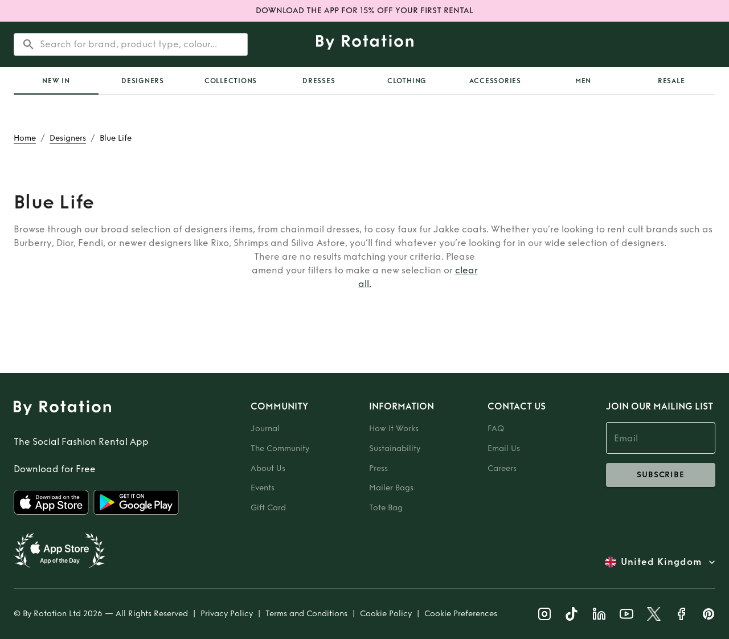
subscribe (660, 475)
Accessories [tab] (495, 81)
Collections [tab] (230, 81)
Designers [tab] (142, 81)
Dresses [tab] (318, 81)
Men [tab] (583, 81)
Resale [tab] (671, 81)
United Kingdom (661, 562)
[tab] (56, 81)
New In (56, 81)
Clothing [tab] (407, 81)
